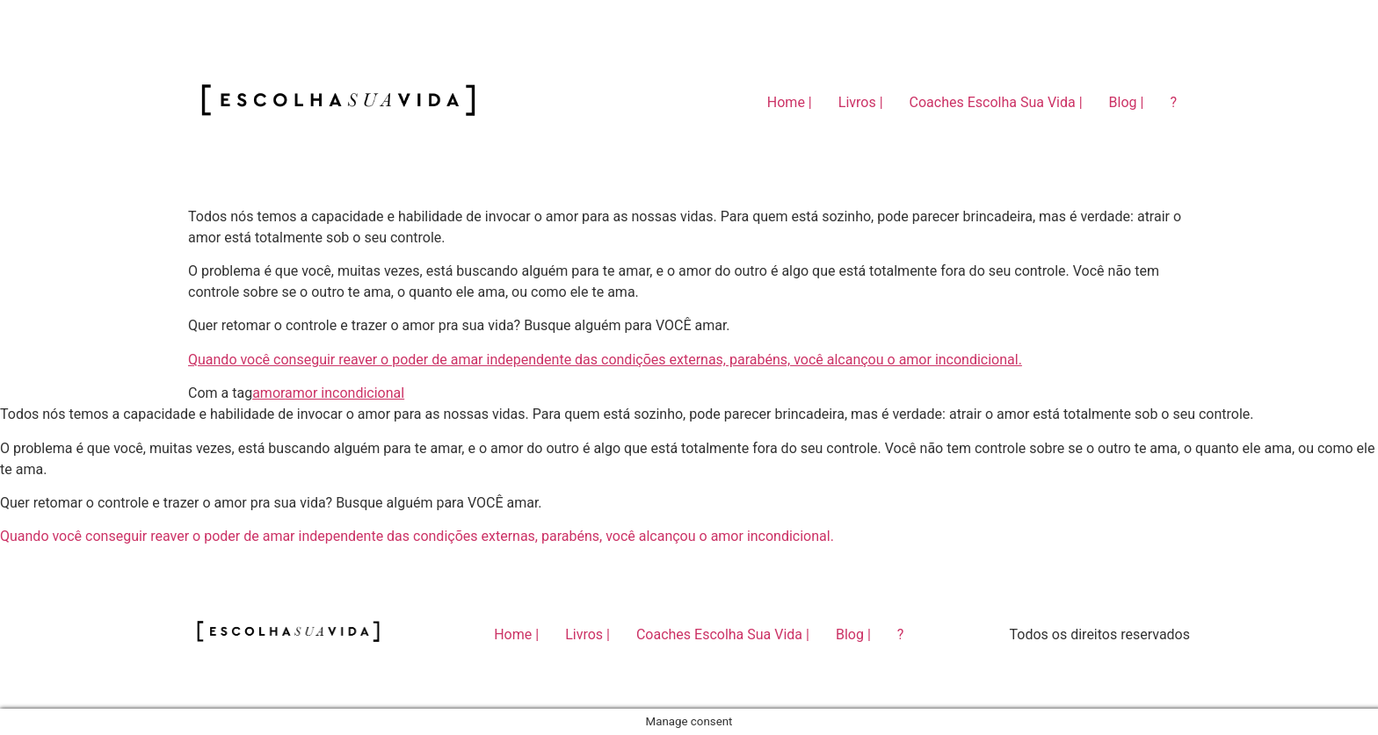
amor (268, 393)
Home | (789, 102)
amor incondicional (344, 393)
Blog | (1126, 102)
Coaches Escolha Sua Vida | (996, 102)
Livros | (860, 102)
